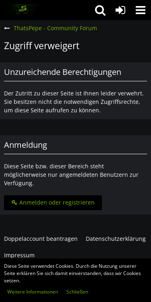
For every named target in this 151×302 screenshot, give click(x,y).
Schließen (77, 291)
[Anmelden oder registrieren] (120, 10)
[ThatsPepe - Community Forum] (22, 10)
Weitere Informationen (32, 291)
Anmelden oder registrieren (53, 202)
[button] (140, 10)
